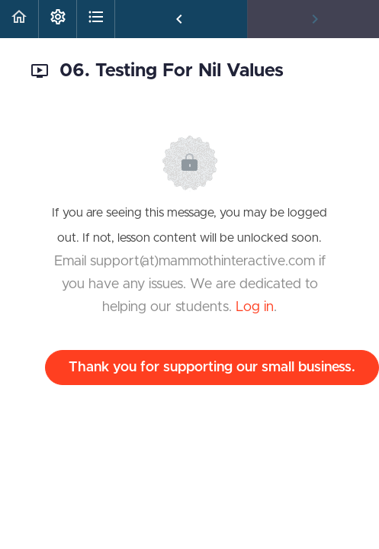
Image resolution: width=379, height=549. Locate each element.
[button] (19, 19)
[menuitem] (57, 19)
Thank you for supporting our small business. (212, 367)
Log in (255, 307)
